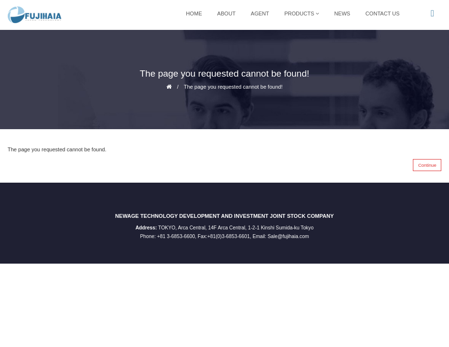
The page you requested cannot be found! (233, 87)
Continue (427, 165)
